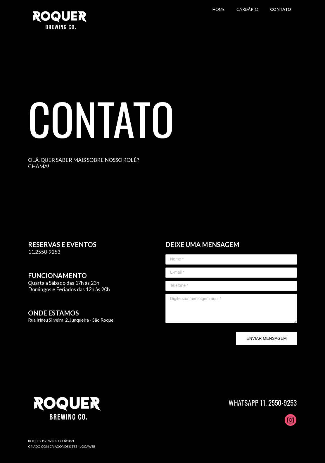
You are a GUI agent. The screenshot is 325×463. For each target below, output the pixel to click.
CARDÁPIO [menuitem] (247, 9)
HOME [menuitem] (218, 9)
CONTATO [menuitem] (280, 9)
